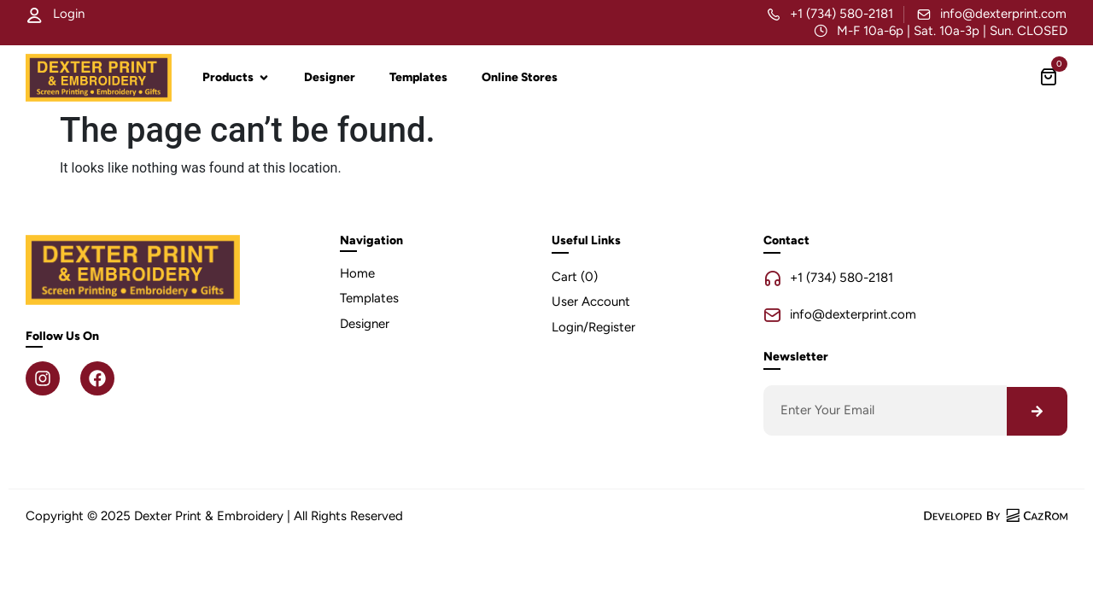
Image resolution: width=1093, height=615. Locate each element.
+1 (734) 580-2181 (841, 13)
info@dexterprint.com (1003, 13)
